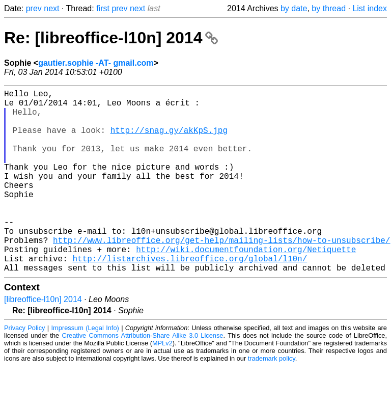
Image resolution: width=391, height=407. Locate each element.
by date (294, 8)
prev (34, 8)
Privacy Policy (24, 368)
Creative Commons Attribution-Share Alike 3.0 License (143, 376)
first (102, 8)
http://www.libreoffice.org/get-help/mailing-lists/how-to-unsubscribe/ (221, 274)
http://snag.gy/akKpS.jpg (169, 140)
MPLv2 (162, 384)
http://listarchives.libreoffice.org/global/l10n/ (189, 297)
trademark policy (271, 399)
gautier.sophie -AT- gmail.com (95, 63)
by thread (329, 8)
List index (369, 8)
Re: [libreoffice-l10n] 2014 (111, 38)
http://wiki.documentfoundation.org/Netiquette (246, 285)
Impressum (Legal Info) (85, 368)
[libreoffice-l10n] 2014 (43, 340)
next (51, 8)
